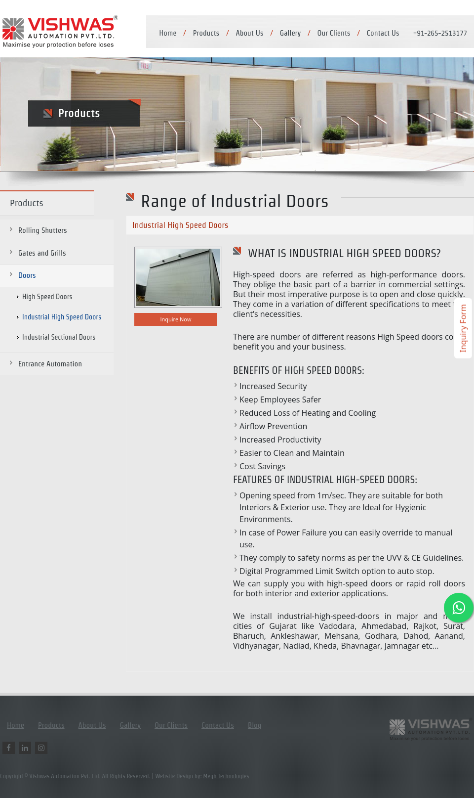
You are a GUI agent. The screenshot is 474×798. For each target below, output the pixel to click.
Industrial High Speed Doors (61, 317)
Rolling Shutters (42, 230)
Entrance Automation (50, 363)
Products (206, 33)
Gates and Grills (42, 253)
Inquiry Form (463, 328)
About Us (249, 33)
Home (167, 33)
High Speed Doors (47, 297)
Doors (27, 275)
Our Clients (334, 33)
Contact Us (383, 33)
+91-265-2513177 (440, 33)
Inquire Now (175, 319)
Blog (255, 725)
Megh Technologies (226, 776)
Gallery (290, 33)
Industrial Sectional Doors (58, 337)
